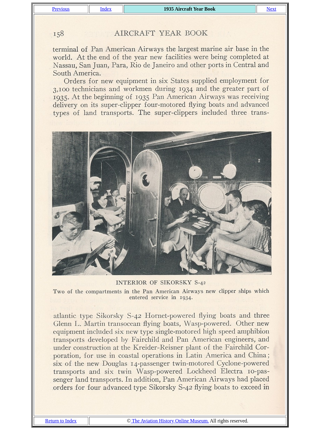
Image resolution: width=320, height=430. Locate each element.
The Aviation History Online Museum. (170, 420)
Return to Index (61, 420)
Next (271, 9)
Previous (61, 9)
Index (105, 9)
